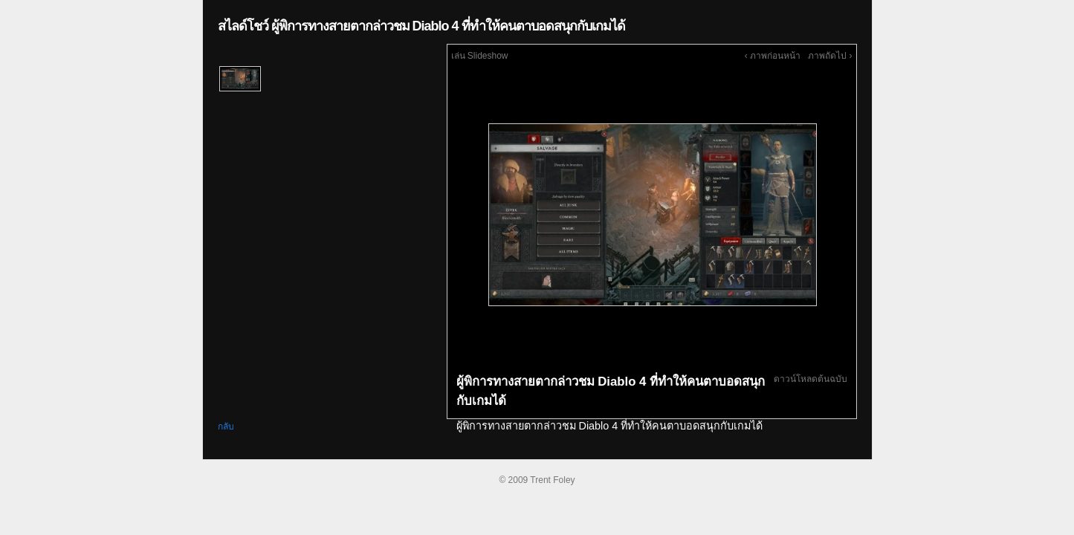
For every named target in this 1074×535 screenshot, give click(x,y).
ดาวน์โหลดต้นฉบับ (810, 379)
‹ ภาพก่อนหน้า (772, 56)
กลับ (226, 426)
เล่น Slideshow (479, 56)
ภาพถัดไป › (830, 56)
